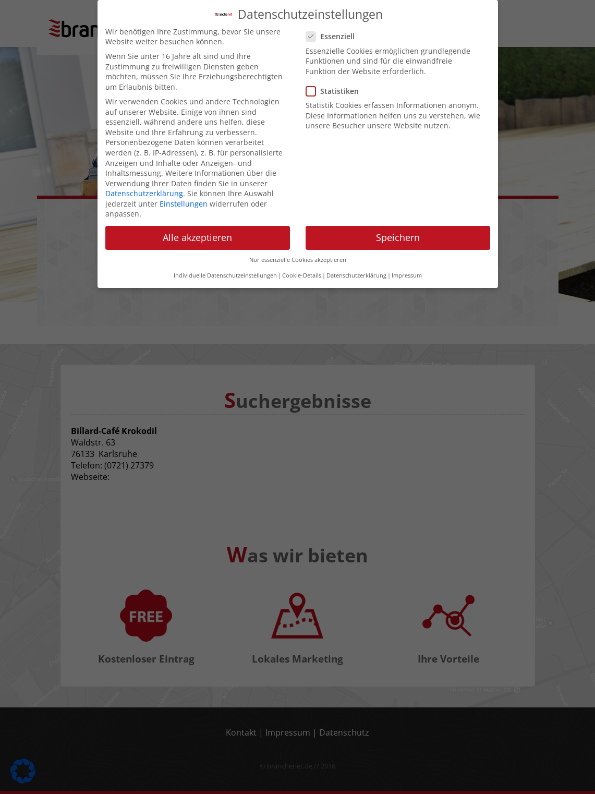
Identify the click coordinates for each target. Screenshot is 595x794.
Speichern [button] (398, 201)
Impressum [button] (407, 239)
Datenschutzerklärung (144, 157)
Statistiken (336, 54)
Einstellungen (184, 167)
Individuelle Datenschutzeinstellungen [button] (225, 239)
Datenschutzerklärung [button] (356, 239)
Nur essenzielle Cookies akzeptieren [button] (297, 223)
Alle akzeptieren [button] (197, 201)
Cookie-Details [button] (301, 239)
